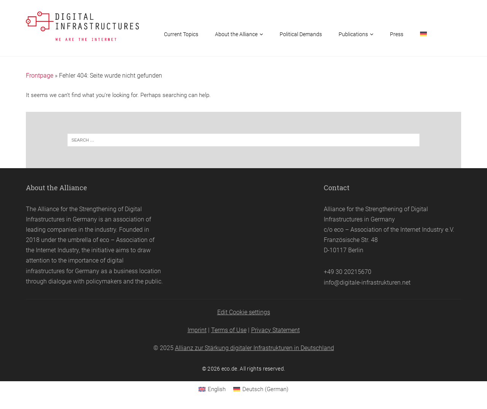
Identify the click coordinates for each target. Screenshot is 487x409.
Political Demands (301, 34)
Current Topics (181, 34)
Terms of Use (229, 330)
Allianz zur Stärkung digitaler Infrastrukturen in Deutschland (254, 348)
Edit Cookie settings (243, 312)
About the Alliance (236, 34)
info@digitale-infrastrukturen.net (367, 282)
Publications (353, 34)
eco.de (229, 369)
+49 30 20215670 (347, 271)
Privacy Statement (275, 330)
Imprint (197, 330)
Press (396, 34)
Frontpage (39, 75)
